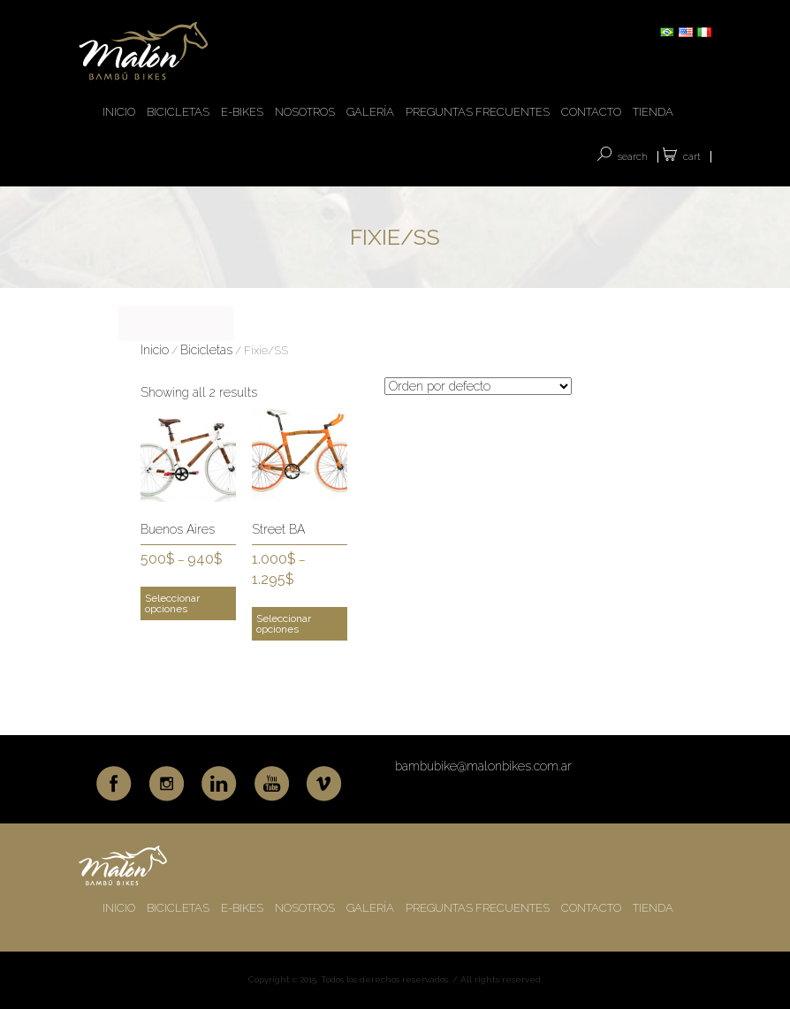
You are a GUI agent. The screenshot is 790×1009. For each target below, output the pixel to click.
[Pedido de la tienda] (478, 386)
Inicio (155, 350)
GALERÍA (370, 111)
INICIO (119, 111)
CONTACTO (591, 111)
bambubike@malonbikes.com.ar (483, 766)
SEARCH (633, 157)
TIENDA (653, 111)
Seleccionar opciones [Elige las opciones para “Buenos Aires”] (172, 603)
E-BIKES (242, 111)
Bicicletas (206, 350)
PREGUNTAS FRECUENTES (478, 111)
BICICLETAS (178, 111)
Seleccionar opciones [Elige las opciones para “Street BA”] (283, 623)
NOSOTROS (305, 111)
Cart (692, 157)
